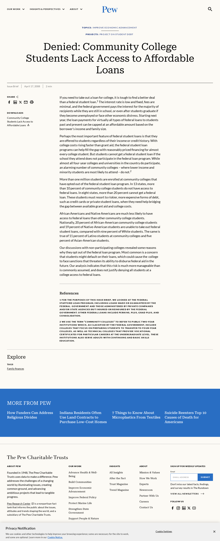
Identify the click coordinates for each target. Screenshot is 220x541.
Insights (114, 466)
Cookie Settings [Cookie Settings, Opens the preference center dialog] (164, 534)
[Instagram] (178, 508)
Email (172, 471)
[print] (32, 102)
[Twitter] (189, 508)
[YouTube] (194, 508)
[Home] (37, 457)
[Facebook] (172, 508)
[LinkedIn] (184, 508)
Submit (205, 477)
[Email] (184, 477)
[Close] (214, 535)
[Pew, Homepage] (110, 9)
